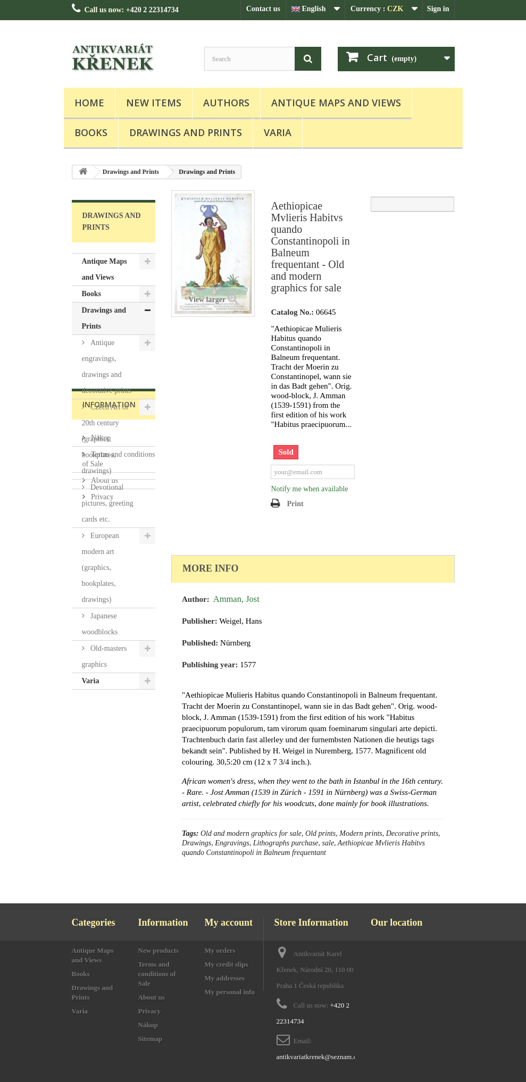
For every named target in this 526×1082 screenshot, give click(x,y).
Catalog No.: (292, 312)
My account (229, 922)
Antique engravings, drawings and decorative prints (107, 367)
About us (103, 793)
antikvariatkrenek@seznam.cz (318, 1057)
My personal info (230, 992)
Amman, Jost (236, 599)
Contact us (263, 9)
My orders (220, 950)
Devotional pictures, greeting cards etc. (107, 503)
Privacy (101, 809)
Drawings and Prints (185, 132)
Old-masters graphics (104, 656)
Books (90, 132)
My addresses (225, 978)
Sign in (438, 9)
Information (109, 721)
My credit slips (226, 964)
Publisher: (200, 621)
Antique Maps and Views (336, 102)
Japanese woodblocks (100, 624)
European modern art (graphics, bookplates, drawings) (100, 567)
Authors (226, 102)
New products (158, 950)
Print (295, 504)
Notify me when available (309, 489)
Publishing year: (210, 664)
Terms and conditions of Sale (157, 973)
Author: (196, 599)
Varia (277, 132)
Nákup (100, 750)
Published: (200, 643)
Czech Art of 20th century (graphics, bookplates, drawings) (105, 439)
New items (153, 102)
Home (89, 102)
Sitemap (150, 1039)
